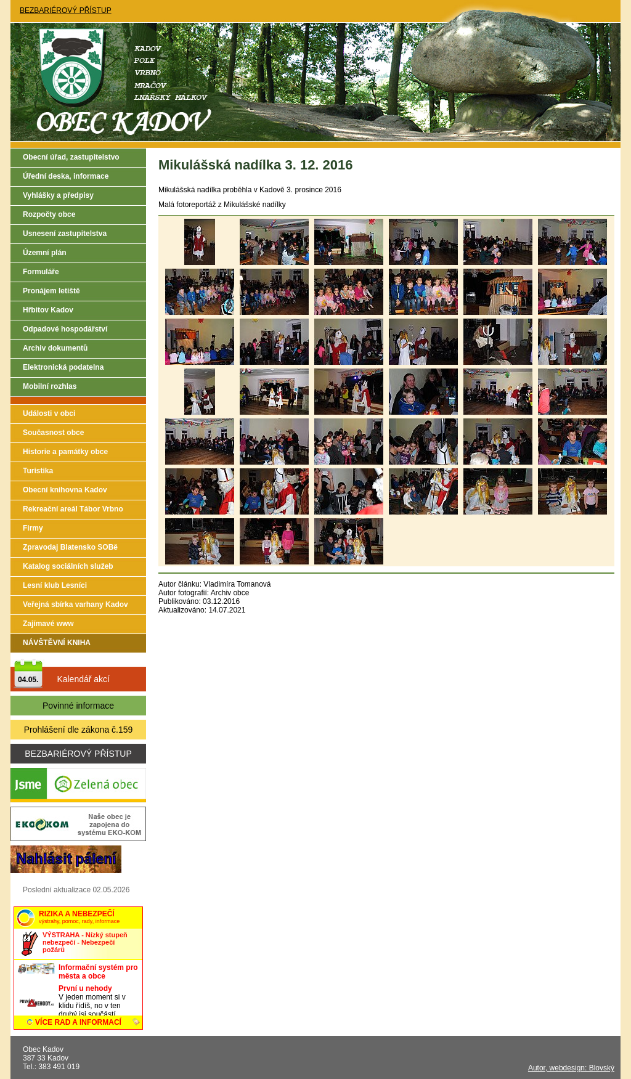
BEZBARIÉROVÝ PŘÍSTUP (66, 10)
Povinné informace (78, 706)
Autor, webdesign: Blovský (571, 1068)
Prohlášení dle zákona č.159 (78, 730)
